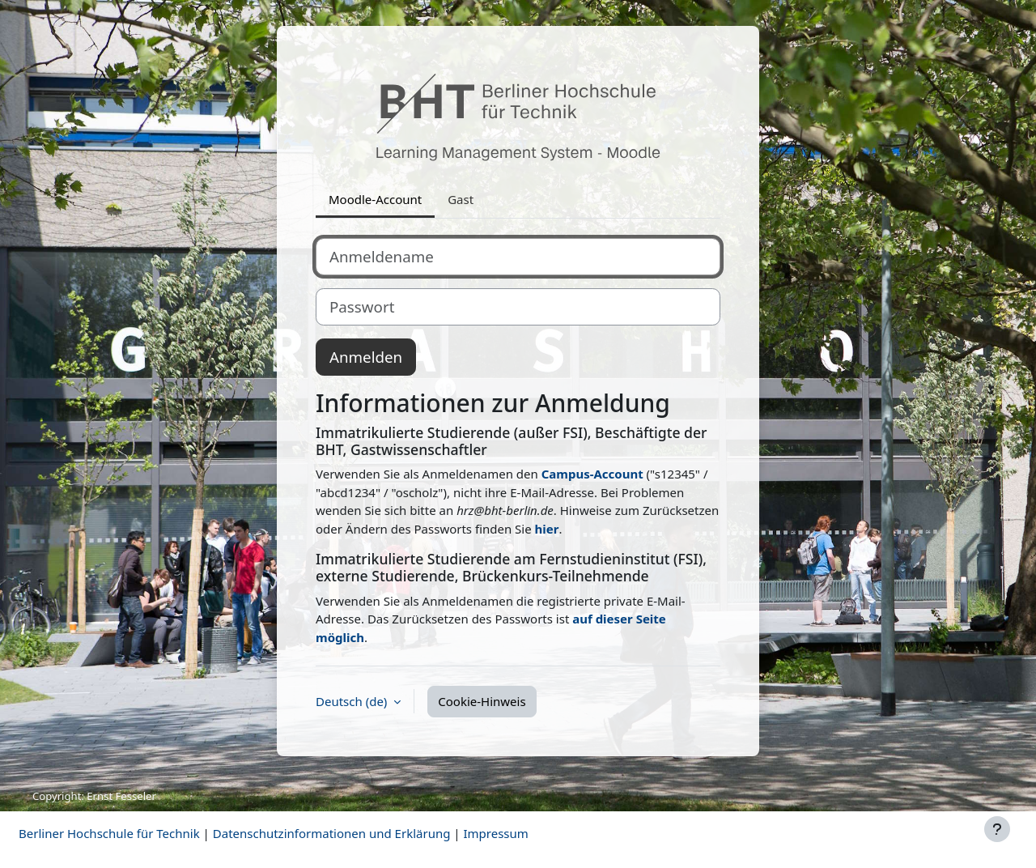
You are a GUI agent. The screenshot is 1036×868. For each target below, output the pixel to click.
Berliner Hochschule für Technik (109, 833)
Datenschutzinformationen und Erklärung (332, 833)
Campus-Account (592, 474)
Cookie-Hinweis (481, 701)
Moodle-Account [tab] (375, 199)
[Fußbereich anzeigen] (997, 829)
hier (547, 529)
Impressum (495, 833)
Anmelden (365, 357)
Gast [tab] (460, 199)
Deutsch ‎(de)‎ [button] (353, 701)
